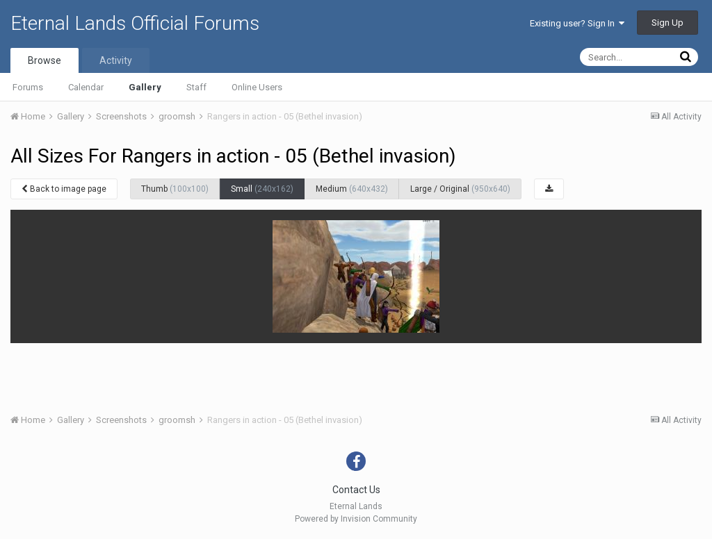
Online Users (257, 87)
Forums (28, 87)
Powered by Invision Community (356, 519)
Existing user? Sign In (577, 23)
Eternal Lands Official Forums (134, 23)
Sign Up (667, 22)
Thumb (175, 189)
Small (262, 189)
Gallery (145, 87)
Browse (44, 60)
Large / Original (460, 189)
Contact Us (356, 489)
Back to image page (64, 189)
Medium (352, 189)
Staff (196, 87)
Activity (115, 60)
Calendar (86, 87)
